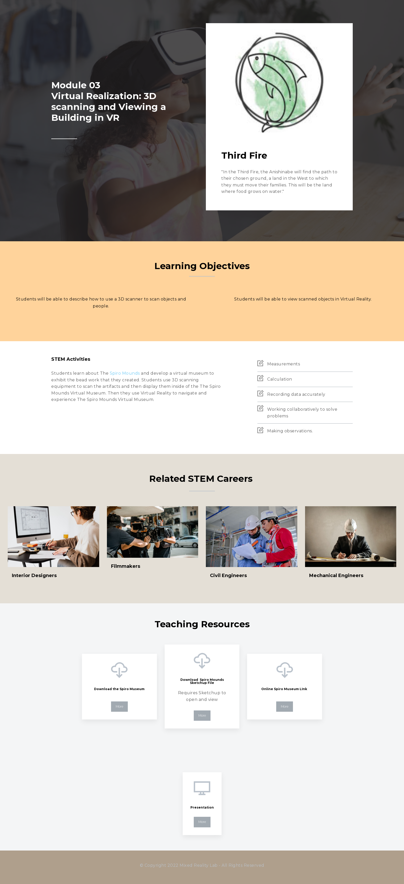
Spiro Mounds (125, 373)
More (119, 706)
